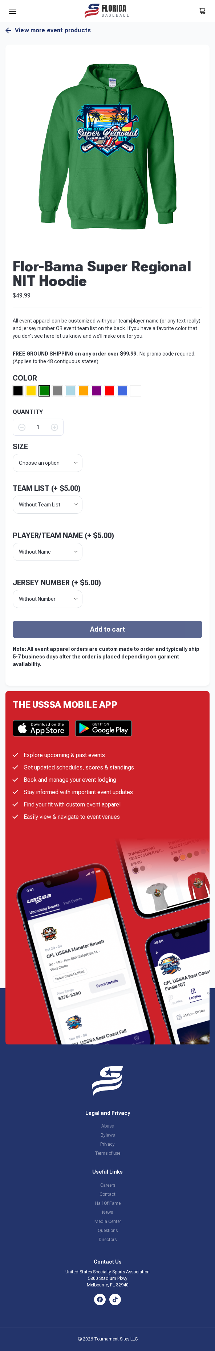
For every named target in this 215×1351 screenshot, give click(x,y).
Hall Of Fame (108, 1203)
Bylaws (108, 1135)
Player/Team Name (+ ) (63, 535)
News (107, 1212)
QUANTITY (28, 412)
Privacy (107, 1144)
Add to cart (107, 629)
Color (25, 378)
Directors (108, 1239)
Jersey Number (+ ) (57, 582)
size (20, 446)
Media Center (107, 1221)
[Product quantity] (38, 427)
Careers (107, 1185)
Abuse (107, 1126)
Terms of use (107, 1153)
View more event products (48, 30)
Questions (108, 1230)
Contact (107, 1194)
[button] (107, 146)
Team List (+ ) (47, 488)
